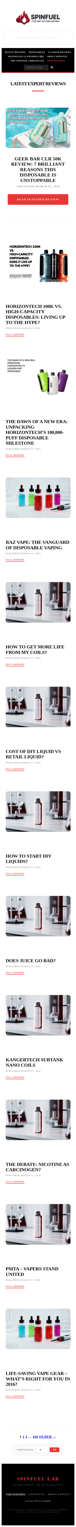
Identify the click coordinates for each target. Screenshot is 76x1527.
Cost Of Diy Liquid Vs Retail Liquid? (33, 754)
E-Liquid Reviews (59, 52)
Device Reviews (15, 52)
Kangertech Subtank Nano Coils (34, 1062)
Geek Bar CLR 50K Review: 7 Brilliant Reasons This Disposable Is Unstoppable (38, 169)
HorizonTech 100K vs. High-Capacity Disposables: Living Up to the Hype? (35, 314)
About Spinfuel (57, 56)
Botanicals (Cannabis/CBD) (26, 56)
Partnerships (56, 61)
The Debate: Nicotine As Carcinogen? (37, 1167)
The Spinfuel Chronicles (27, 61)
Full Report (15, 334)
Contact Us (37, 1494)
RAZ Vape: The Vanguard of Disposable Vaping (37, 545)
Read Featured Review (38, 199)
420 (35, 1436)
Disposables (37, 52)
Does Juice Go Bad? (31, 960)
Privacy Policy (59, 1494)
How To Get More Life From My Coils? (35, 649)
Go (54, 1450)
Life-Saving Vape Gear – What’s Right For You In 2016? (38, 1379)
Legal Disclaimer (38, 1501)
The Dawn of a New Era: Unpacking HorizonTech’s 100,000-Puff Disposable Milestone (37, 432)
